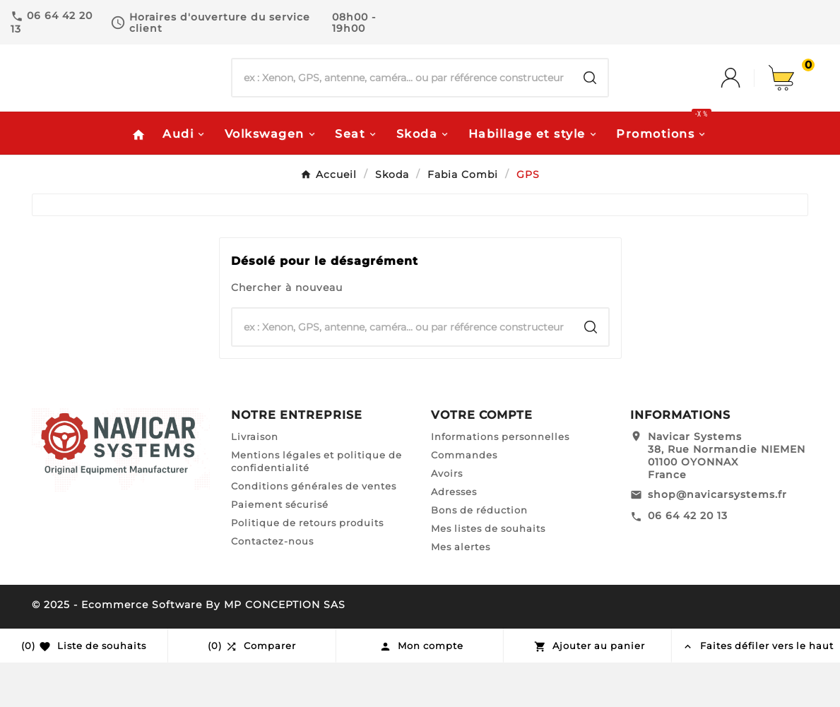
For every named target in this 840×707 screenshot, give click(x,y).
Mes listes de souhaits (488, 572)
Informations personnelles (500, 481)
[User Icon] (745, 101)
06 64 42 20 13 (688, 560)
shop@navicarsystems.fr (717, 539)
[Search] (590, 101)
